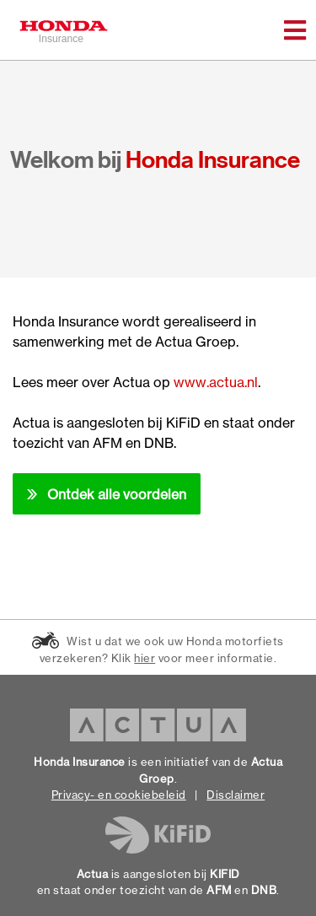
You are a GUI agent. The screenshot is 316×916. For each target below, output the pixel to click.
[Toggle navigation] (295, 30)
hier (144, 658)
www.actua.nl (216, 382)
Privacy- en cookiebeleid (118, 794)
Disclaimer (235, 794)
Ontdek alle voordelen (116, 494)
